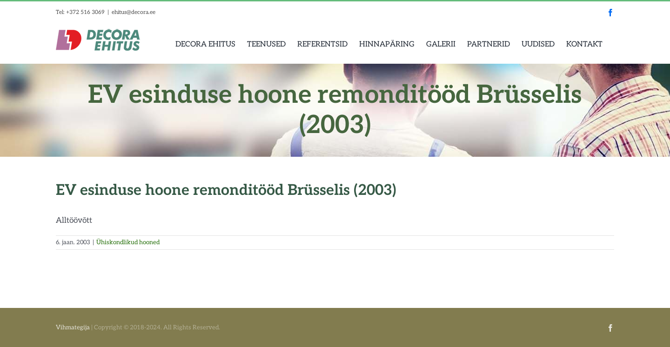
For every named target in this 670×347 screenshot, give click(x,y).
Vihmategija (73, 327)
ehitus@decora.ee (133, 12)
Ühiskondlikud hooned (128, 242)
